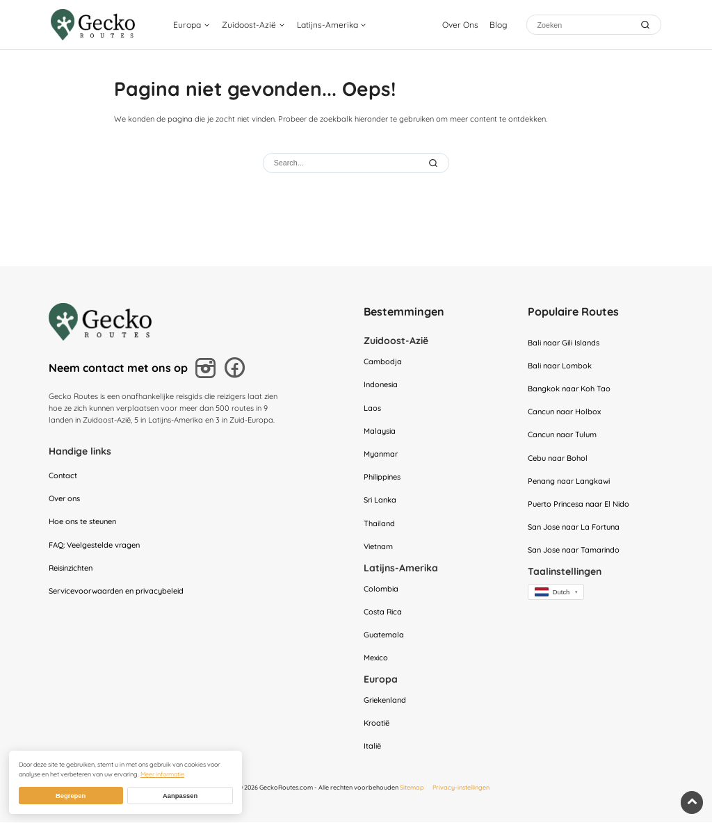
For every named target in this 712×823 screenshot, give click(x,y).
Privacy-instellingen (461, 788)
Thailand (379, 523)
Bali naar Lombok (560, 365)
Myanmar (381, 454)
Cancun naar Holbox (564, 411)
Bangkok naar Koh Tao (569, 388)
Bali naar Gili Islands (563, 343)
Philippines (382, 477)
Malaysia (380, 431)
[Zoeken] (584, 24)
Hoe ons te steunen (82, 521)
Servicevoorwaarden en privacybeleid (116, 591)
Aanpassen (180, 795)
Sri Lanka (380, 500)
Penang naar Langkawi (569, 481)
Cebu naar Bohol (558, 458)
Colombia (381, 589)
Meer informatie (162, 774)
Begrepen (71, 795)
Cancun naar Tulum (562, 435)
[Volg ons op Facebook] (237, 369)
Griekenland (385, 700)
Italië (372, 746)
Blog (498, 24)
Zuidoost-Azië (249, 24)
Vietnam (378, 546)
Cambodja (383, 361)
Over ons (64, 498)
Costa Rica (383, 612)
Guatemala (384, 634)
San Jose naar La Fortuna (574, 527)
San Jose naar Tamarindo (574, 550)
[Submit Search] (434, 162)
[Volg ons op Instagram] (207, 370)
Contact (63, 475)
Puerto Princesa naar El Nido (578, 504)
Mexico (376, 658)
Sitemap (412, 788)
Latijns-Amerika (327, 24)
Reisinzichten (70, 568)
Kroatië (376, 723)
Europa (187, 24)
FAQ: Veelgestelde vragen (94, 545)
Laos (372, 408)
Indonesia (381, 385)
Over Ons (460, 24)
